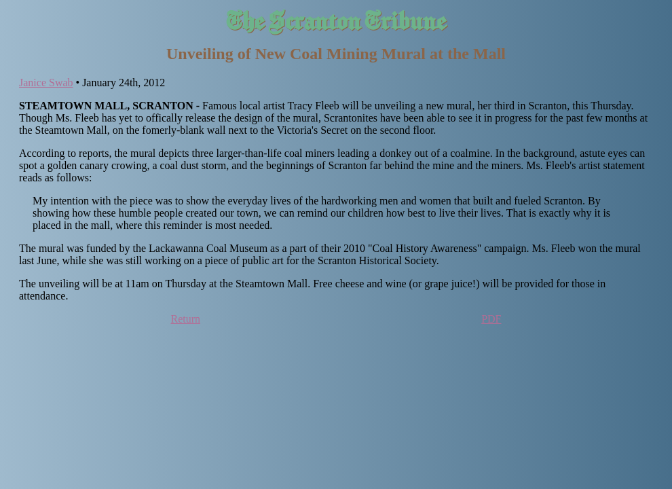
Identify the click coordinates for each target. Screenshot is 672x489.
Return (186, 319)
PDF (491, 319)
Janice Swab (46, 82)
